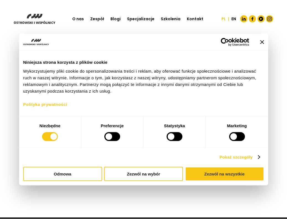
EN (233, 19)
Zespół (97, 19)
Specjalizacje (140, 19)
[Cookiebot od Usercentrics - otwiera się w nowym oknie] (225, 42)
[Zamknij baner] (262, 42)
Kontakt (195, 19)
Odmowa (62, 173)
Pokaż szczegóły (236, 157)
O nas (78, 19)
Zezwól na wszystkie (224, 173)
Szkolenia (170, 19)
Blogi (115, 19)
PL (223, 19)
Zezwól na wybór (143, 173)
